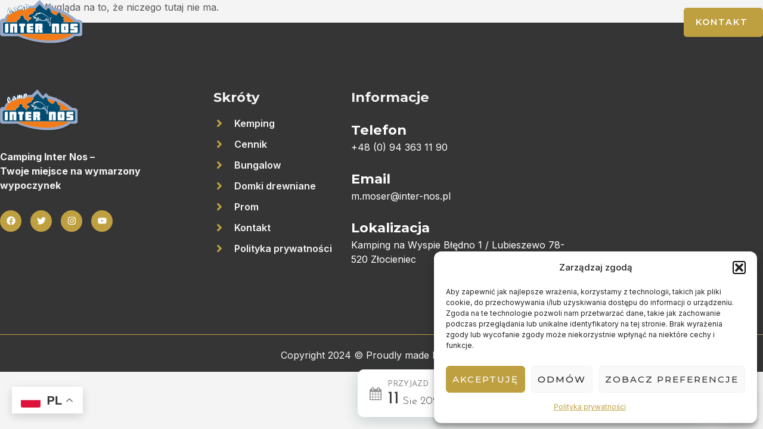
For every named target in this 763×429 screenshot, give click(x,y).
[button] (739, 267)
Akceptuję (485, 379)
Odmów (562, 379)
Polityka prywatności (590, 406)
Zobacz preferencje (672, 379)
